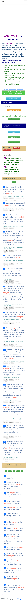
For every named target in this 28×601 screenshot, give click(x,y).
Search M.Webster (7, 149)
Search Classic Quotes (14, 119)
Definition (14, 132)
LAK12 (3, 2)
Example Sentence (14, 142)
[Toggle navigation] (25, 2)
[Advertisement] (14, 19)
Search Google (16, 147)
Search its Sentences (14, 110)
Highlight (11, 198)
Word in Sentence (13, 98)
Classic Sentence (14, 137)
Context (5, 198)
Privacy (19, 599)
